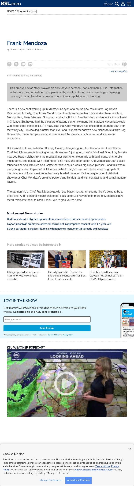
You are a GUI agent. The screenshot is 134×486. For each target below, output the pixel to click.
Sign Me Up (47, 328)
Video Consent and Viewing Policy (93, 469)
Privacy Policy (67, 335)
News (10, 11)
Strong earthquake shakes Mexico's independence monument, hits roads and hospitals (57, 229)
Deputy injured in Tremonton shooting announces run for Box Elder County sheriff (66, 275)
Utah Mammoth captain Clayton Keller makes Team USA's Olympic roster (106, 275)
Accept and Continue (78, 480)
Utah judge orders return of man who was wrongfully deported (23, 275)
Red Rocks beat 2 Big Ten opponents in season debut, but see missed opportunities (56, 219)
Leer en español (118, 71)
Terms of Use (53, 335)
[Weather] (108, 3)
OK (130, 449)
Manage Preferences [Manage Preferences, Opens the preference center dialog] (51, 480)
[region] (67, 465)
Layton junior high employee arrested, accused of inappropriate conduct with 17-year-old (59, 224)
